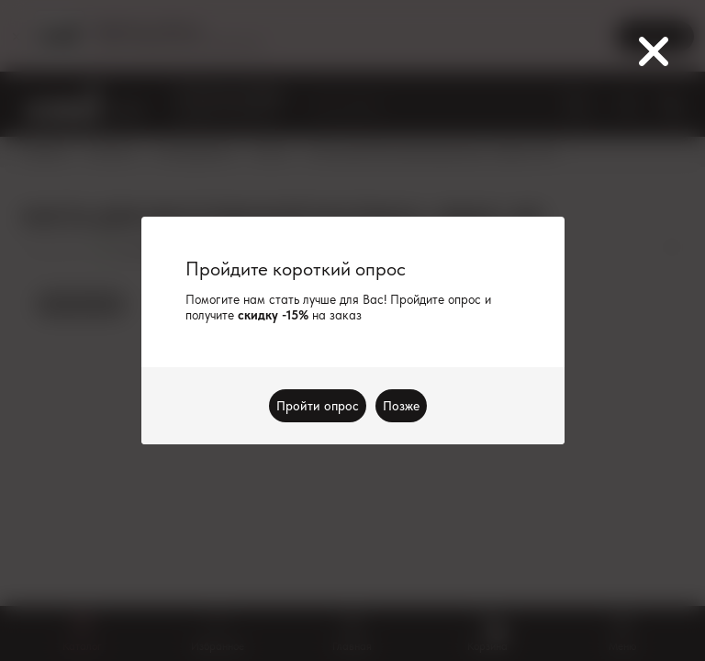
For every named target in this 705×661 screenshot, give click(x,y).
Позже (401, 405)
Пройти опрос (317, 405)
